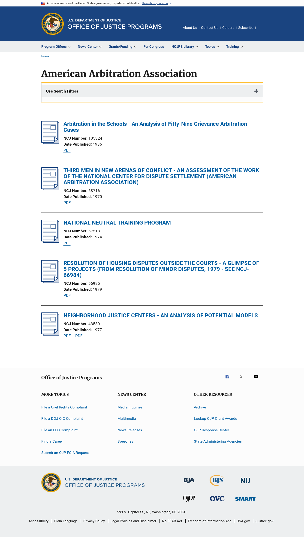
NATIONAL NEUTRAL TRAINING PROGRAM (117, 222)
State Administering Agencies (218, 441)
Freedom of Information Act (209, 521)
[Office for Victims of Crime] (217, 502)
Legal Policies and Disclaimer (133, 521)
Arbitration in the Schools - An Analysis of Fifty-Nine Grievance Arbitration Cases (155, 127)
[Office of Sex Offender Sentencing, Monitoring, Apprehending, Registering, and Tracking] (245, 501)
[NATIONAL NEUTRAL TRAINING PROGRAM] (50, 241)
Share (263, 31)
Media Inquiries (129, 407)
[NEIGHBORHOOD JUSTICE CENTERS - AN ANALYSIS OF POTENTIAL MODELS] (50, 334)
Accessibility (38, 521)
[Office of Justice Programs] (52, 23)
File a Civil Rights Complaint (64, 407)
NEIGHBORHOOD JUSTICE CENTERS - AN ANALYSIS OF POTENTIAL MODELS (160, 315)
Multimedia (126, 418)
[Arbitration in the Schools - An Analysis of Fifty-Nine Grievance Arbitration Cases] (50, 142)
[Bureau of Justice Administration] (189, 483)
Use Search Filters (62, 91)
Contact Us (209, 28)
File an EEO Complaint (59, 430)
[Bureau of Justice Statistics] (217, 486)
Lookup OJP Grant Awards (215, 418)
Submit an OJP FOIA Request (65, 452)
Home (45, 56)
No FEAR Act (172, 521)
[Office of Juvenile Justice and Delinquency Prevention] (189, 503)
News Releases (129, 430)
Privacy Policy (94, 521)
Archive (200, 407)
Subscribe (245, 28)
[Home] (115, 24)
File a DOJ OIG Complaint (62, 418)
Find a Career (52, 441)
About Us (190, 28)
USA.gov (243, 521)
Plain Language (66, 521)
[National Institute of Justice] (245, 484)
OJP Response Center (211, 430)
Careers (228, 28)
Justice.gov (264, 521)
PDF (67, 150)
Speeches (125, 441)
